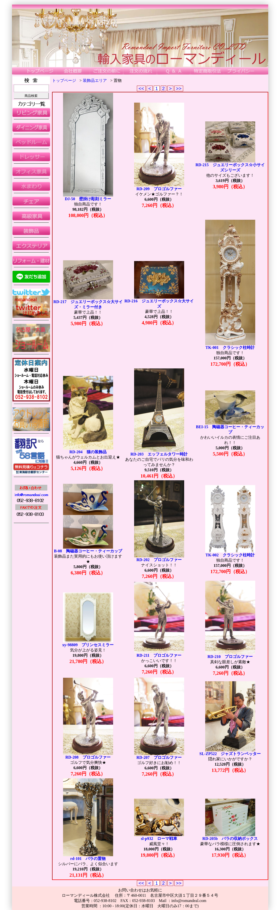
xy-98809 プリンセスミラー (88, 645)
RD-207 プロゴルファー (158, 757)
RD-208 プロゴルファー (87, 757)
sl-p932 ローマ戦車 (159, 838)
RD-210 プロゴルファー (229, 656)
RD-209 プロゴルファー (158, 189)
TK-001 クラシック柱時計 (229, 347)
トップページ (64, 80)
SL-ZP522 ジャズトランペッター (230, 754)
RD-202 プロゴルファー (158, 560)
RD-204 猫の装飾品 (87, 452)
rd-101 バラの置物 (88, 858)
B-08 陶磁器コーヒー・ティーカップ (88, 551)
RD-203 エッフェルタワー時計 (158, 454)
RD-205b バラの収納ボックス (230, 838)
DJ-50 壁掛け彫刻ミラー (88, 199)
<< (141, 88)
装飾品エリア (95, 80)
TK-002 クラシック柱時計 (229, 555)
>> (179, 88)
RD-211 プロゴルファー (159, 655)
